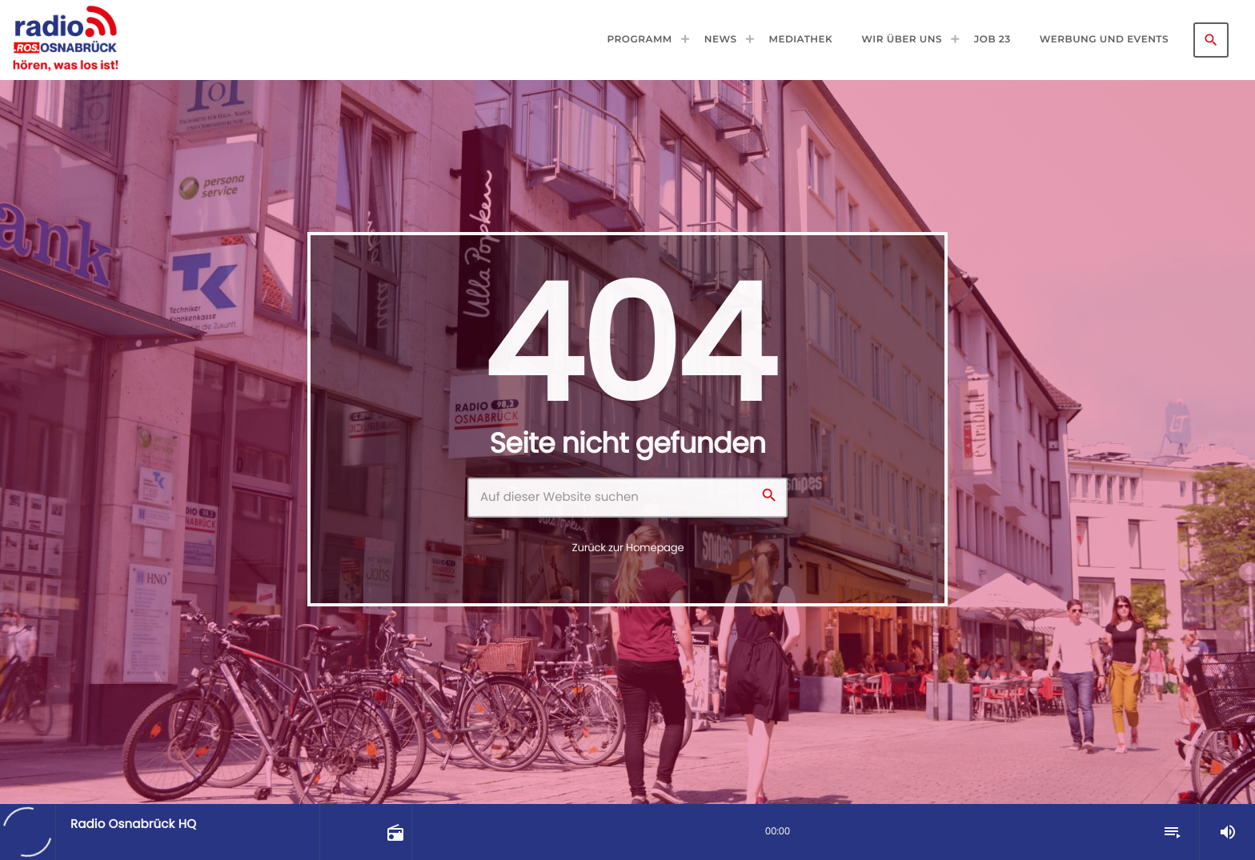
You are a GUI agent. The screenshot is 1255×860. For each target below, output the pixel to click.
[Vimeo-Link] (65, 40)
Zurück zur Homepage (628, 547)
